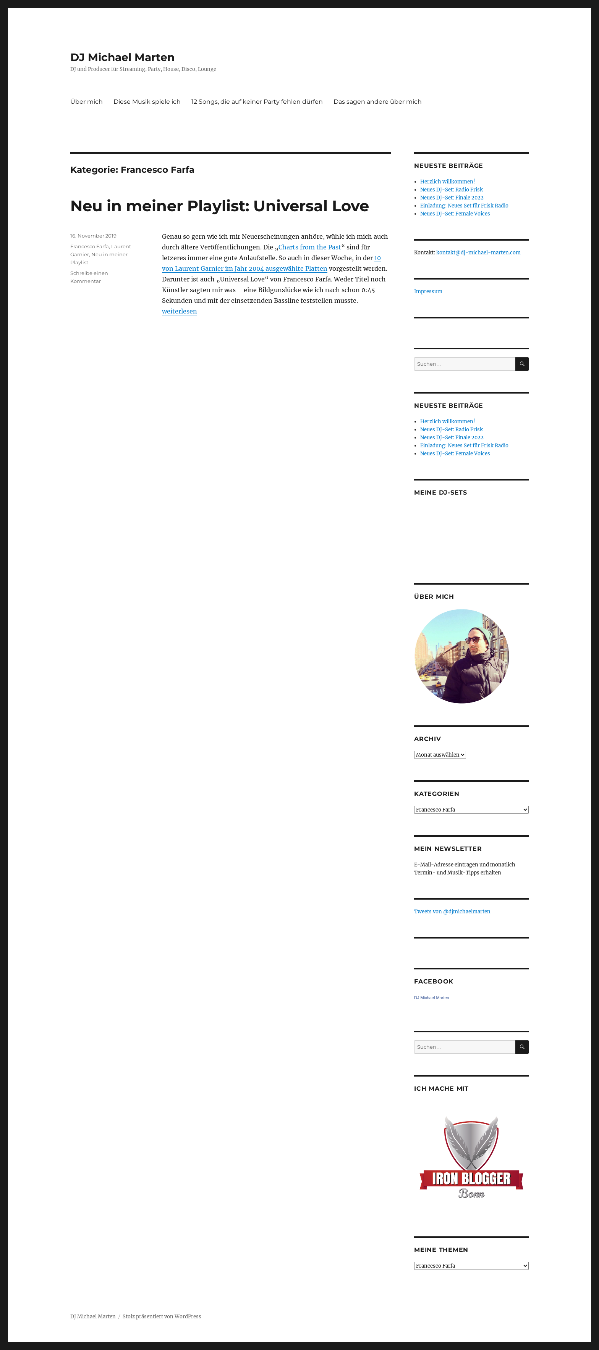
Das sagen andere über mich (377, 101)
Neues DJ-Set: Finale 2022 (452, 197)
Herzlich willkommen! (447, 181)
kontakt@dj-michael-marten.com (478, 252)
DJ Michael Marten (122, 57)
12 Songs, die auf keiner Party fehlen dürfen (257, 101)
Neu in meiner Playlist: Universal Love (219, 205)
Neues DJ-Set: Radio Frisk (451, 189)
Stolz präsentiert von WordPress (162, 1316)
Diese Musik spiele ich (147, 101)
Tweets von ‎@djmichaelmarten (452, 911)
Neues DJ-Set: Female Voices (455, 214)
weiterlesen (179, 311)
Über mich (86, 101)
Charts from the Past (309, 247)
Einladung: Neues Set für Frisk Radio (464, 205)
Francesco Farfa (89, 246)
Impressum (428, 291)
